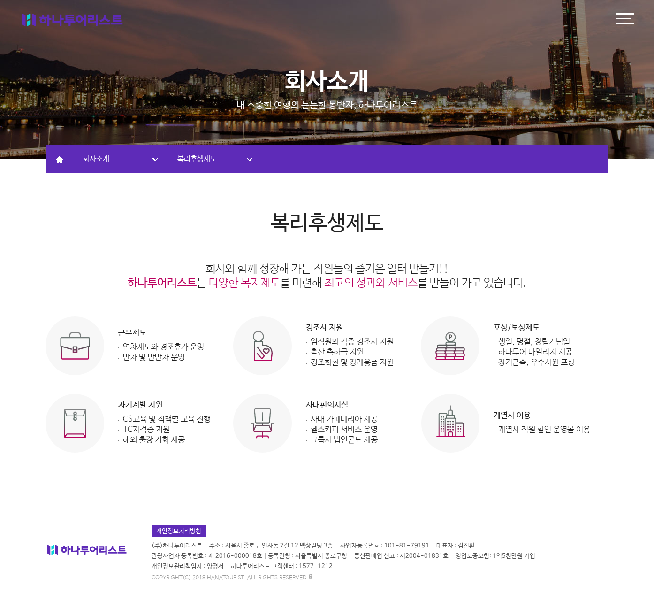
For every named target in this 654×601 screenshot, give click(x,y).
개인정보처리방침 (178, 531)
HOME (59, 159)
